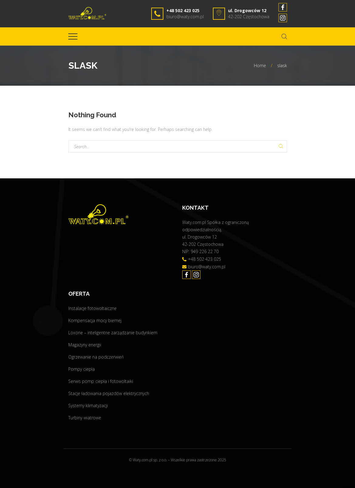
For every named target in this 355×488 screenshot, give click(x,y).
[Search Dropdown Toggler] (284, 36)
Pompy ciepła (81, 369)
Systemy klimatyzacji (88, 405)
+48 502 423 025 (183, 10)
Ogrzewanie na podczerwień (96, 357)
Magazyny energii (84, 345)
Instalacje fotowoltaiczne (92, 308)
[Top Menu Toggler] (73, 36)
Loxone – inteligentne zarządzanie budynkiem (112, 332)
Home (260, 65)
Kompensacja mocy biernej (94, 320)
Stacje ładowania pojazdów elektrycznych (108, 393)
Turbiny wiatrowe (84, 418)
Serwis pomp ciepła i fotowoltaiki (100, 381)
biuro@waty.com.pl (185, 16)
